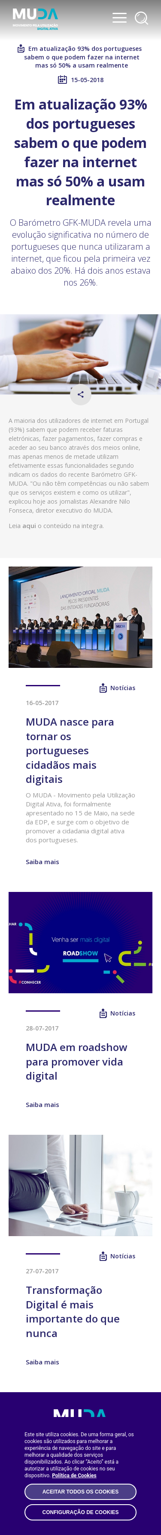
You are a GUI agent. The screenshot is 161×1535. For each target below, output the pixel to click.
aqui (29, 525)
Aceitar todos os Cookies (81, 1492)
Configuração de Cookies (80, 1512)
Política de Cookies (74, 1476)
